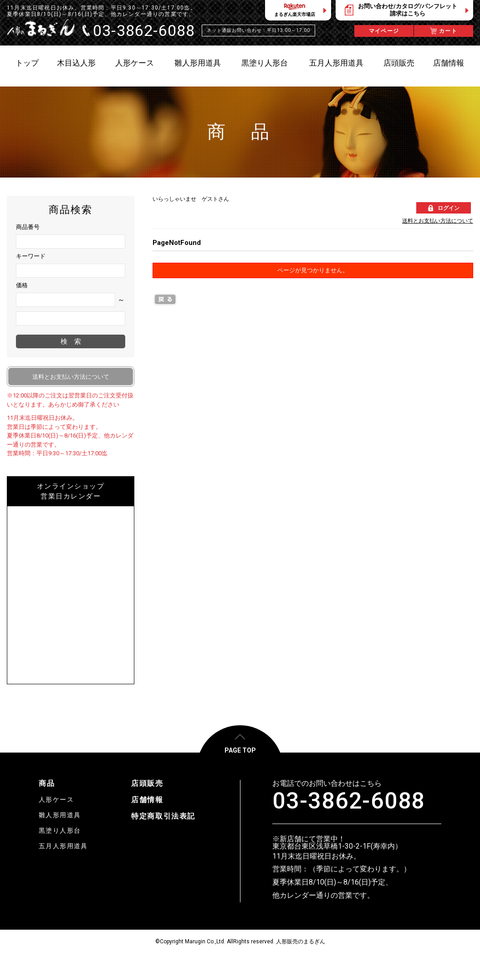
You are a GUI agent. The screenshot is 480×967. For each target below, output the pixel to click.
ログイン (449, 208)
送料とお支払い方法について (437, 221)
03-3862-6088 (348, 800)
